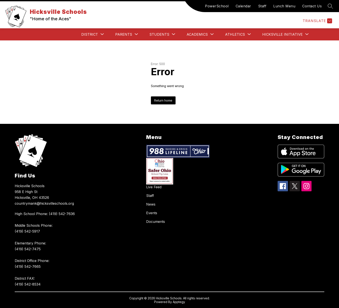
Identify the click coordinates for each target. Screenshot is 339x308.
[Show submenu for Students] (159, 34)
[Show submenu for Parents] (123, 34)
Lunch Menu (284, 6)
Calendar (243, 6)
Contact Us (312, 6)
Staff (262, 6)
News (150, 204)
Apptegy (179, 302)
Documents (155, 221)
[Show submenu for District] (89, 34)
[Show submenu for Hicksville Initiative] (282, 34)
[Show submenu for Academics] (197, 34)
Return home (163, 100)
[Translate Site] (317, 21)
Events (151, 213)
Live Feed (154, 187)
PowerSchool (217, 6)
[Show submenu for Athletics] (235, 34)
